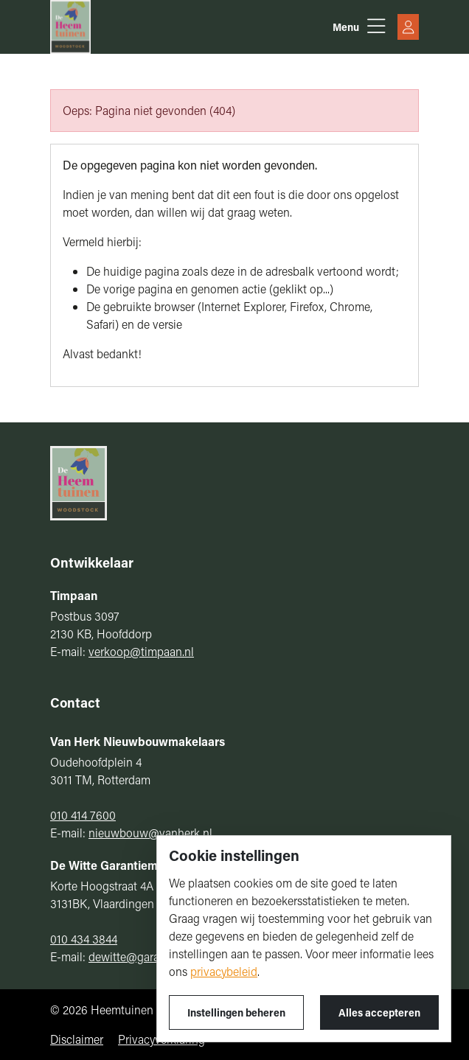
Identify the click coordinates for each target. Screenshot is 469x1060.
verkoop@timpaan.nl (141, 651)
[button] (359, 26)
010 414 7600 (83, 815)
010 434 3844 (83, 938)
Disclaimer (76, 1039)
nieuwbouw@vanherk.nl (150, 832)
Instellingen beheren (236, 1012)
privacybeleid (223, 971)
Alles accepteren (379, 1012)
